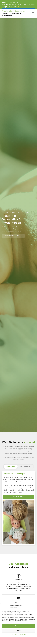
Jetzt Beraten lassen (13, 236)
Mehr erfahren (18, 496)
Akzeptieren (18, 626)
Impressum (23, 634)
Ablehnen (18, 630)
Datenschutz (15, 634)
